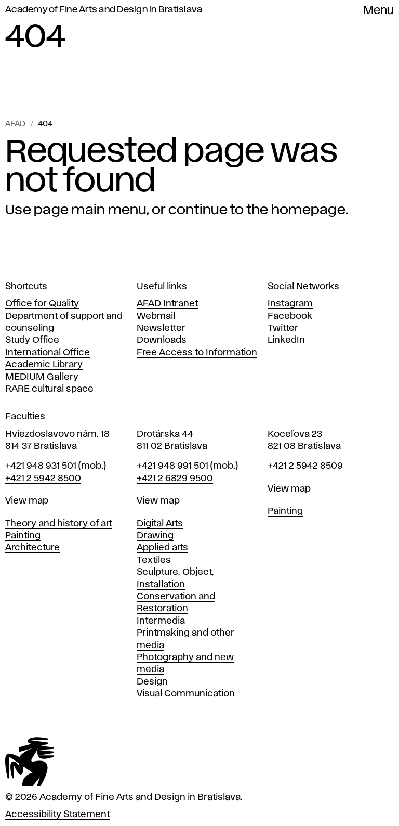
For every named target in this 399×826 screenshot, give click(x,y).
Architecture (32, 548)
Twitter (283, 328)
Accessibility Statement (57, 814)
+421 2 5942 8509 (305, 466)
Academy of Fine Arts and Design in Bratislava (103, 10)
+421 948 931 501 (40, 466)
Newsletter (161, 328)
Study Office (32, 340)
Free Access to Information (197, 353)
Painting (23, 536)
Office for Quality (42, 304)
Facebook (290, 316)
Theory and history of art (58, 524)
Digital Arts (160, 524)
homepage (308, 210)
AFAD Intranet (167, 304)
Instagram (290, 304)
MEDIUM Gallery (41, 377)
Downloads (162, 340)
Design (152, 682)
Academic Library (44, 364)
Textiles (154, 560)
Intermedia (161, 621)
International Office (47, 353)
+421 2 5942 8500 (43, 478)
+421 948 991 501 (172, 466)
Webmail (156, 316)
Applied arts (162, 548)
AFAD (15, 124)
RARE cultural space (49, 389)
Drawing (155, 536)
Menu (378, 11)
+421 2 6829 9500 (175, 478)
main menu (108, 210)
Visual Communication (186, 694)
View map (26, 501)
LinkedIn (286, 340)
